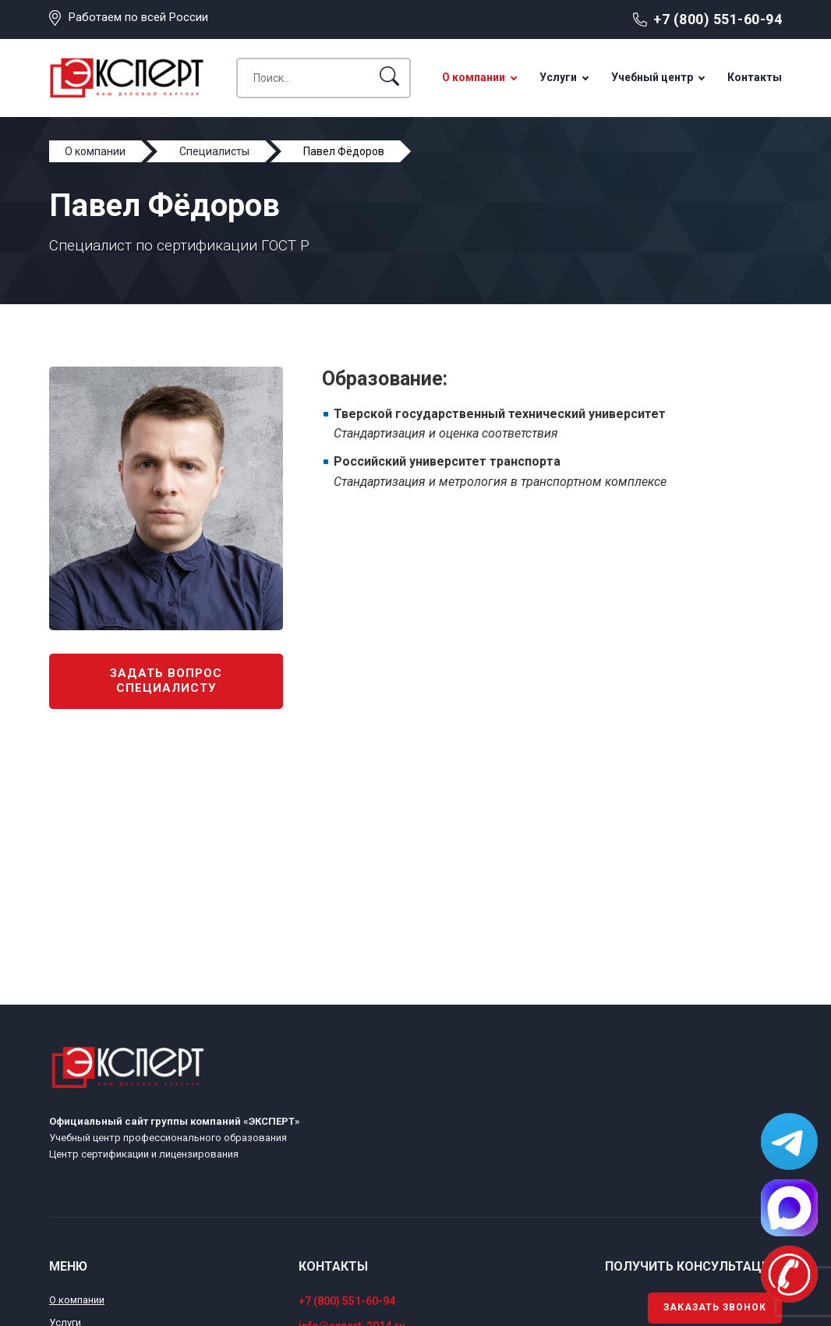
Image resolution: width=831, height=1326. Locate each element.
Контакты (754, 77)
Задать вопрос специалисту (166, 681)
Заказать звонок (714, 1307)
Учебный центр (652, 77)
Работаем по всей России (138, 17)
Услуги (558, 77)
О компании (473, 77)
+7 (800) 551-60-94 (717, 19)
